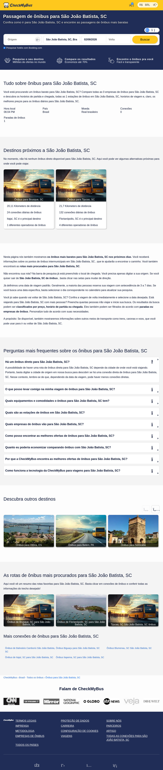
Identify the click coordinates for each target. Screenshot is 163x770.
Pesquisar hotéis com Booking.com (24, 48)
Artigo (111, 731)
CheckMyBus (10, 677)
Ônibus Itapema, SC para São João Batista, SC (80, 657)
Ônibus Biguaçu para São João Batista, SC (78, 648)
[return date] (118, 39)
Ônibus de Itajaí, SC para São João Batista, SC (29, 657)
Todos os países (27, 745)
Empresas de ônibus (29, 736)
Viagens (66, 736)
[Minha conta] (131, 5)
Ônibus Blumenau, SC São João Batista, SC (129, 648)
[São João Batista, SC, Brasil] (61, 39)
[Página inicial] (18, 5)
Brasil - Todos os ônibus (31, 677)
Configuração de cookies (79, 731)
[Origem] (23, 39)
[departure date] (94, 39)
